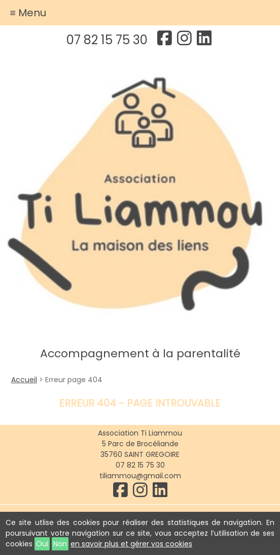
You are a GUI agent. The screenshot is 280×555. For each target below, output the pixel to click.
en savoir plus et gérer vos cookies (131, 544)
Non (60, 544)
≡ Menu (28, 13)
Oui (42, 544)
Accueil (24, 380)
